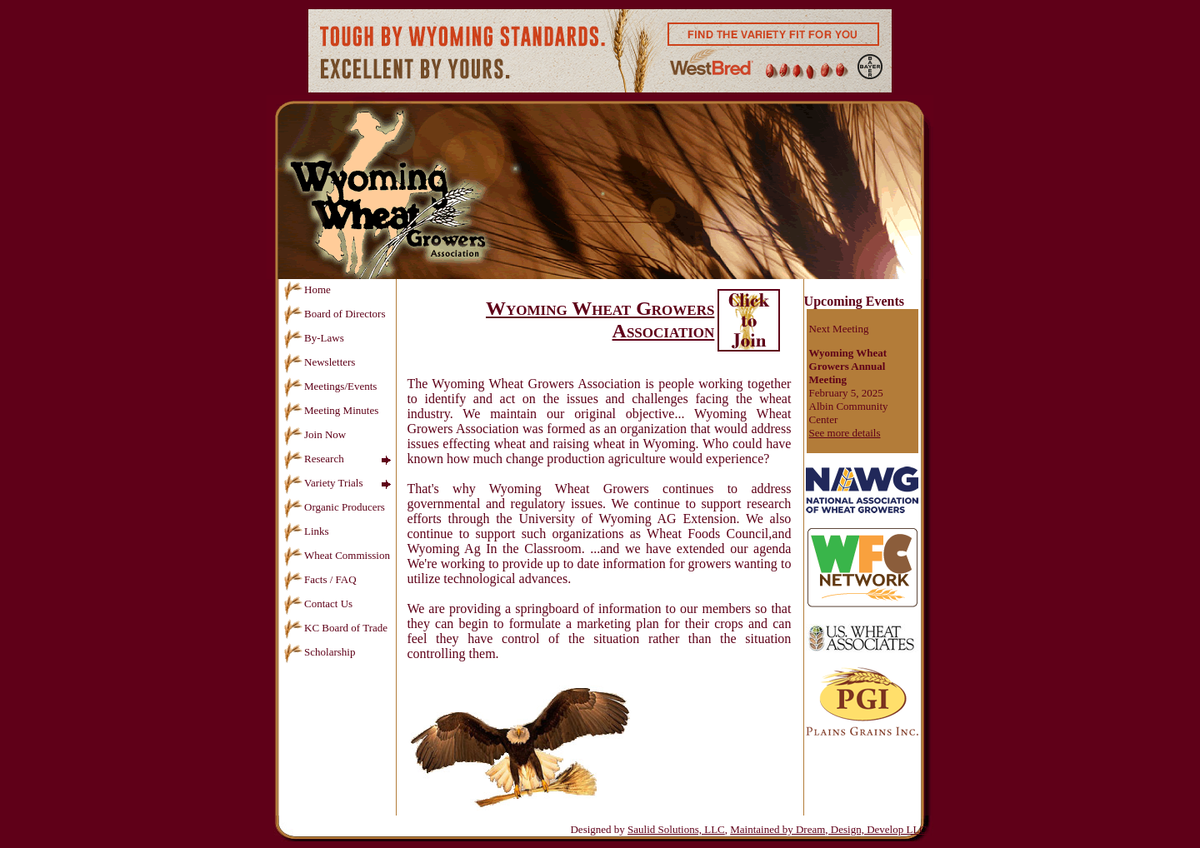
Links (306, 531)
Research (313, 458)
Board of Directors (334, 313)
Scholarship (319, 652)
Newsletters (319, 362)
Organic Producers (334, 507)
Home (307, 289)
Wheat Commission (336, 555)
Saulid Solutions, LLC (676, 829)
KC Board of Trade (335, 627)
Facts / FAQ (320, 579)
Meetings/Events (330, 386)
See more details (845, 432)
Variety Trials (322, 482)
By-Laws (313, 338)
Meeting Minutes (330, 410)
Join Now (314, 434)
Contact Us (317, 603)
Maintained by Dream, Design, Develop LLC (828, 829)
